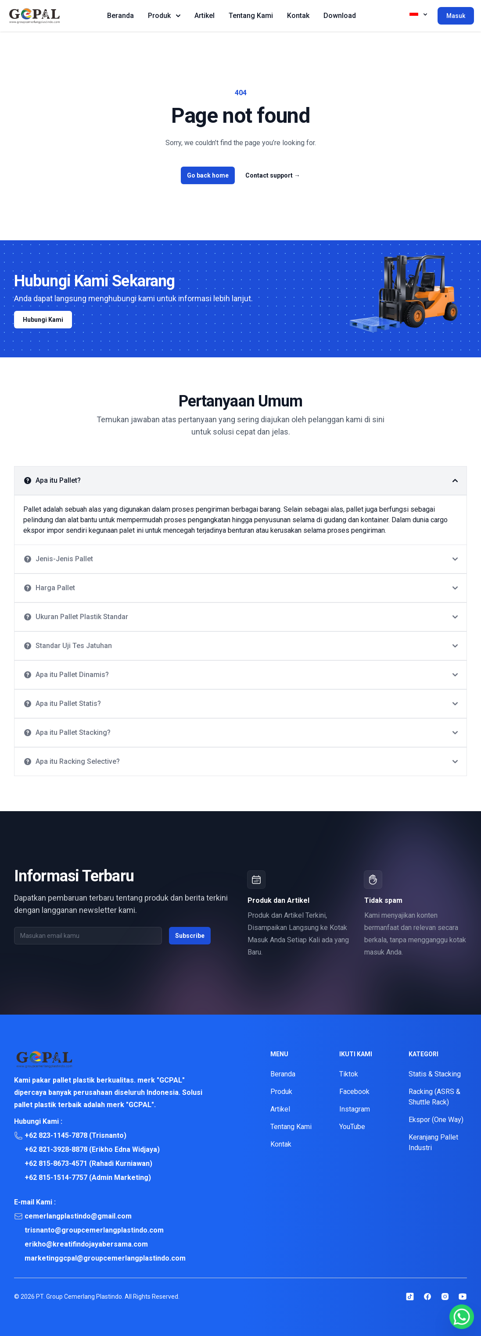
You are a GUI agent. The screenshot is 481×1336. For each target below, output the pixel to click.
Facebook (354, 1091)
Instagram (354, 1109)
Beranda (120, 15)
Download (339, 15)
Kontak (298, 15)
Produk (164, 15)
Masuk (455, 15)
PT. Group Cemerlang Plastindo (79, 1296)
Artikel (204, 15)
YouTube (352, 1126)
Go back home (208, 175)
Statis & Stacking (435, 1074)
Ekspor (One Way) (436, 1119)
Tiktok (348, 1074)
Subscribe (190, 935)
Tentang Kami (251, 15)
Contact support (272, 175)
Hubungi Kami (43, 319)
